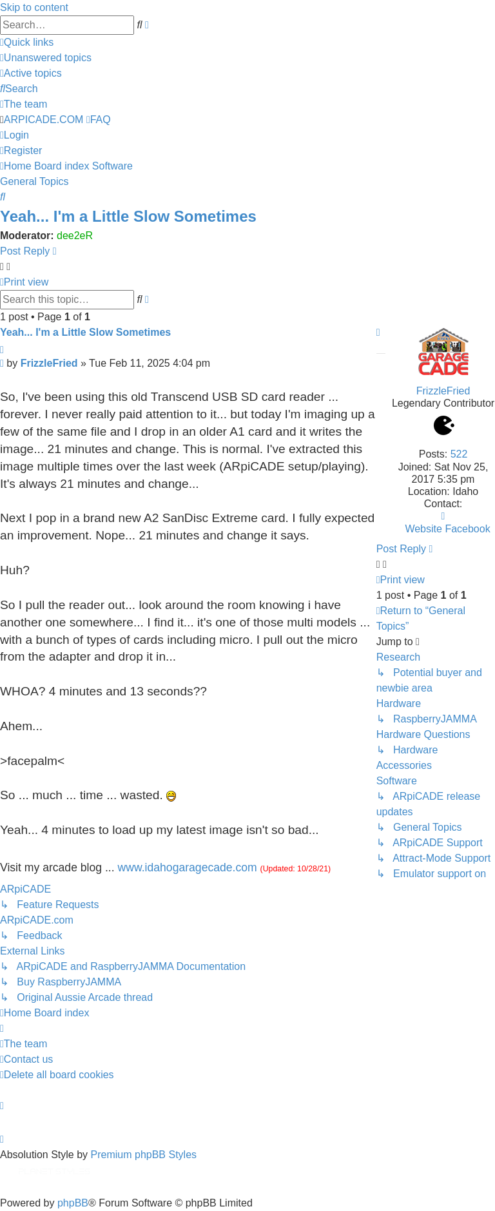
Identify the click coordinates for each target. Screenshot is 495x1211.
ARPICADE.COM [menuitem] (44, 119)
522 (459, 454)
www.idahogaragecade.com (187, 867)
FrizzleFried (443, 390)
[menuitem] (46, 57)
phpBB (72, 1202)
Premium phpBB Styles (144, 1154)
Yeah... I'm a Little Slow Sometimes (128, 216)
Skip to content (34, 7)
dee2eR (75, 235)
